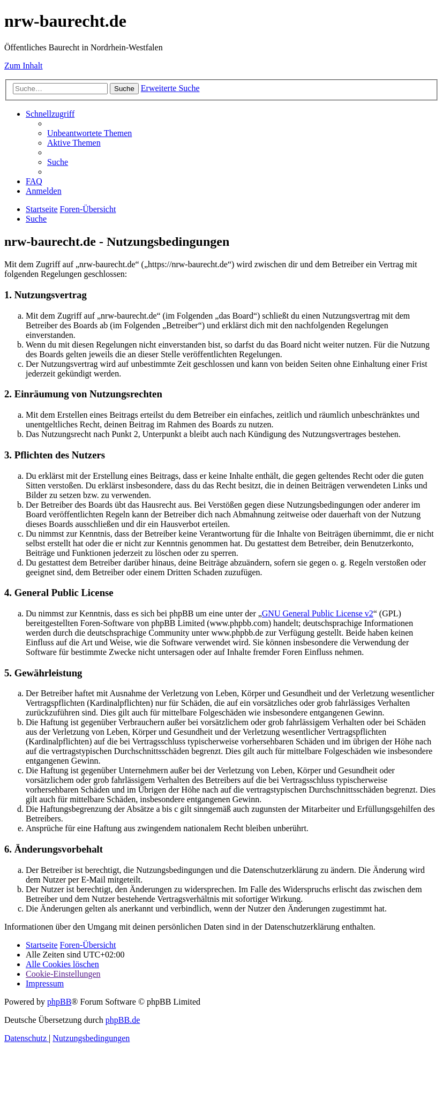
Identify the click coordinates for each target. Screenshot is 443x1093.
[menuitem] (89, 133)
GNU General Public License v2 (317, 613)
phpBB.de (123, 1019)
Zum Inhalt (23, 65)
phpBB (59, 1001)
